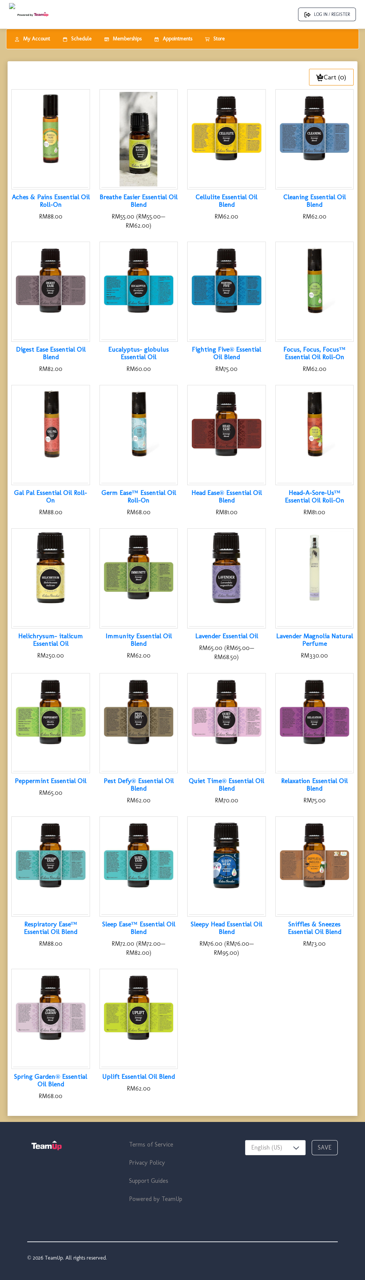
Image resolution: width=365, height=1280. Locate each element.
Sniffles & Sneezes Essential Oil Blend (314, 928)
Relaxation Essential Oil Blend (314, 784)
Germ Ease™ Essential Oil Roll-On (138, 496)
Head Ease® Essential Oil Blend (226, 496)
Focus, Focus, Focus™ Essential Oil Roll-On (314, 353)
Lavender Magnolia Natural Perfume (314, 639)
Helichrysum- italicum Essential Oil (50, 639)
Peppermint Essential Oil (50, 781)
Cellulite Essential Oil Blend (226, 200)
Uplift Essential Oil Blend (138, 1076)
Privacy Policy (147, 1162)
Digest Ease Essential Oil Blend (50, 353)
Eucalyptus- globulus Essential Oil (138, 353)
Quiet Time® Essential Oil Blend (226, 784)
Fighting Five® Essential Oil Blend (226, 353)
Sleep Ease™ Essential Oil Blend (138, 928)
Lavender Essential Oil (226, 636)
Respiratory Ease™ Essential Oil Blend (50, 928)
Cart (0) (331, 77)
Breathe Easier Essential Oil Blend (138, 200)
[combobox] (275, 1147)
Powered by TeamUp (155, 1198)
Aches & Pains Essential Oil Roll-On (51, 200)
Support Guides (148, 1180)
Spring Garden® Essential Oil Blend (50, 1080)
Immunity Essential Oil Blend (139, 639)
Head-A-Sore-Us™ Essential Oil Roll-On (314, 496)
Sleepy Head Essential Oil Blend (226, 928)
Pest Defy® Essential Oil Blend (139, 784)
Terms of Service (151, 1144)
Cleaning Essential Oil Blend (314, 200)
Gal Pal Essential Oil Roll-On (50, 496)
